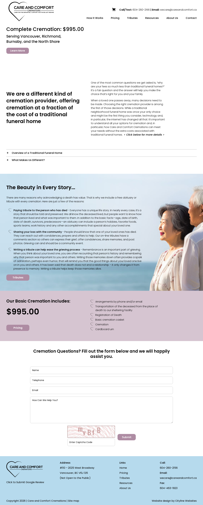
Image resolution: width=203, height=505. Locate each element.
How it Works (95, 18)
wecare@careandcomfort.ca (178, 10)
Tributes (132, 18)
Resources (152, 18)
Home (123, 468)
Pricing (115, 18)
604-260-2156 (141, 10)
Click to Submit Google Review (25, 482)
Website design (161, 501)
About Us (172, 18)
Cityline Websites (186, 501)
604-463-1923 (168, 488)
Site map (73, 501)
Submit (126, 437)
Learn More (17, 50)
